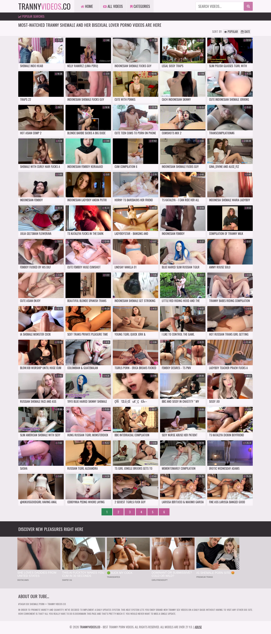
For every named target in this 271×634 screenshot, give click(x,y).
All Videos (113, 6)
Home (87, 6)
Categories (140, 6)
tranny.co (44, 6)
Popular (231, 31)
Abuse (198, 627)
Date (245, 31)
